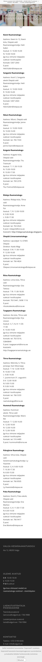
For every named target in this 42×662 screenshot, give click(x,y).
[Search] (30, 8)
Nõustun (21, 660)
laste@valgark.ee (10, 622)
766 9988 (15, 2)
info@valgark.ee (30, 2)
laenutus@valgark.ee (11, 615)
